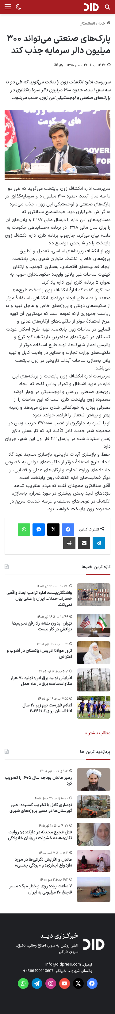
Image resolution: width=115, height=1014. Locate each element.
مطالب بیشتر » (97, 733)
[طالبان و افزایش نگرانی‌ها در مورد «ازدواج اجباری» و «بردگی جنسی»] (93, 861)
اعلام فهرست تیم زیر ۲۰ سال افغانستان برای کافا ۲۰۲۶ (47, 708)
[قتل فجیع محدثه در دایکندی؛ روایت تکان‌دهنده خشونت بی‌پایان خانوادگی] (93, 834)
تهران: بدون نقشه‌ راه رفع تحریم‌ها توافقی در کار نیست (42, 627)
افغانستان (87, 24)
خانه (104, 24)
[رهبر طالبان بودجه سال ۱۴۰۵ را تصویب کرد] (93, 779)
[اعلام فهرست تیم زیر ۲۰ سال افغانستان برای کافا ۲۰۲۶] (93, 707)
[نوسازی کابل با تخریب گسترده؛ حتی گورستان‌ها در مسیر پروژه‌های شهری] (93, 806)
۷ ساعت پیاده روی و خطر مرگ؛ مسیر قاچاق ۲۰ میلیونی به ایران (40, 889)
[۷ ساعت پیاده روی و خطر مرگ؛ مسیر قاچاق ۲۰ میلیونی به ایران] (93, 889)
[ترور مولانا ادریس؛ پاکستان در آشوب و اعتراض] (93, 652)
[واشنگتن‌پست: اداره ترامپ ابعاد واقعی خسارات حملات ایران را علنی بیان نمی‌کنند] (93, 594)
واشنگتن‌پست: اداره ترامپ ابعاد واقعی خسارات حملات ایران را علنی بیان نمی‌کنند (39, 599)
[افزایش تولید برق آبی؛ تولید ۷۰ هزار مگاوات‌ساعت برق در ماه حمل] (93, 679)
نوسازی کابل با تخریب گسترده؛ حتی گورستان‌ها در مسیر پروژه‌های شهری (41, 808)
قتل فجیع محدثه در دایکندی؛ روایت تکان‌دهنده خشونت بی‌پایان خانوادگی (40, 835)
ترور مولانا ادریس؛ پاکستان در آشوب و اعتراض (39, 654)
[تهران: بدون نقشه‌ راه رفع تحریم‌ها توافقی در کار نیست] (93, 625)
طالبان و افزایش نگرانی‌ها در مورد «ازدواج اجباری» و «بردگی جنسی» (43, 863)
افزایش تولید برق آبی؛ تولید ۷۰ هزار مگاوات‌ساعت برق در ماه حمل (41, 681)
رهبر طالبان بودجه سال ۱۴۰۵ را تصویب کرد (38, 781)
